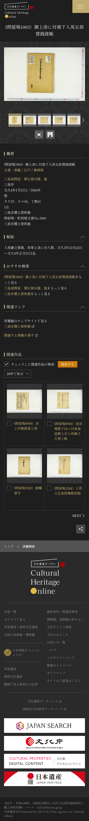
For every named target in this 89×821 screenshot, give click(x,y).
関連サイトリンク (59, 665)
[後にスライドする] (82, 120)
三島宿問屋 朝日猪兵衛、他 (25, 179)
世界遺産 (10, 669)
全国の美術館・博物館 (19, 634)
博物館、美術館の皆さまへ (65, 619)
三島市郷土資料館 (17, 293)
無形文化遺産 (13, 676)
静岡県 (39, 170)
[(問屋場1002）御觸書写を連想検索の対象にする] (9, 488)
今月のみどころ (58, 634)
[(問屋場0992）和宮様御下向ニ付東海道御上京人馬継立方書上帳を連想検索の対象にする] (49, 423)
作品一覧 (10, 611)
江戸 (27, 170)
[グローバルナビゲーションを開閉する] (80, 6)
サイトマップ (56, 673)
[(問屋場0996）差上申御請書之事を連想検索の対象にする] (9, 423)
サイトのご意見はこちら (64, 680)
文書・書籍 (12, 170)
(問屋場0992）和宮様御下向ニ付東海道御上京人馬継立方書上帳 (68, 431)
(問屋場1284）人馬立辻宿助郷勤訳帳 (68, 490)
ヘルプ (51, 650)
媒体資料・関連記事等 (62, 611)
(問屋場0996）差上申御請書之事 (26, 426)
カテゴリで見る (15, 619)
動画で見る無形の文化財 (21, 684)
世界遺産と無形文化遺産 (21, 627)
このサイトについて (61, 657)
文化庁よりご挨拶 (59, 627)
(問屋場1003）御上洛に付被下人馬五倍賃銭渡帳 (39, 276)
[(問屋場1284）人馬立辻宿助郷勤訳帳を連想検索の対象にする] (49, 488)
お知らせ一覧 (56, 642)
